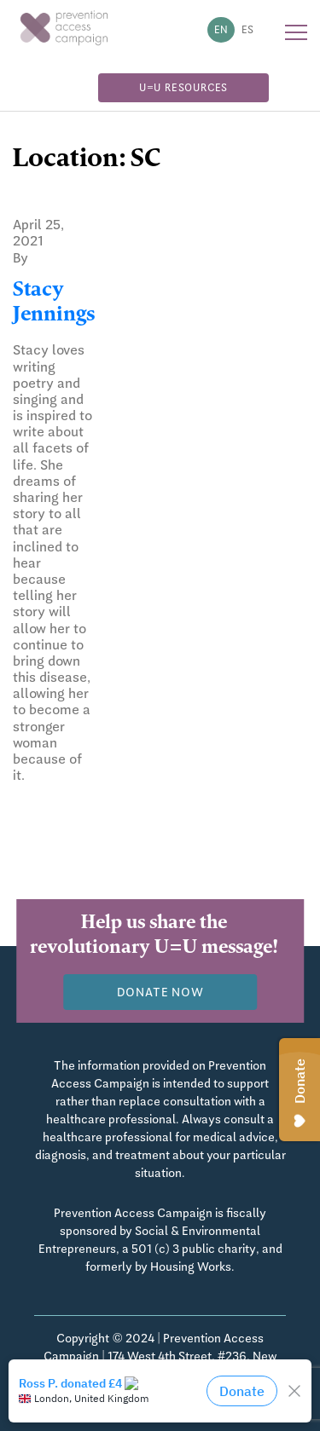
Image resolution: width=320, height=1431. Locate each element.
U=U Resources (183, 88)
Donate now (160, 992)
